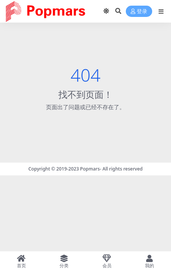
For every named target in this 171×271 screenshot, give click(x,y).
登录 (139, 11)
